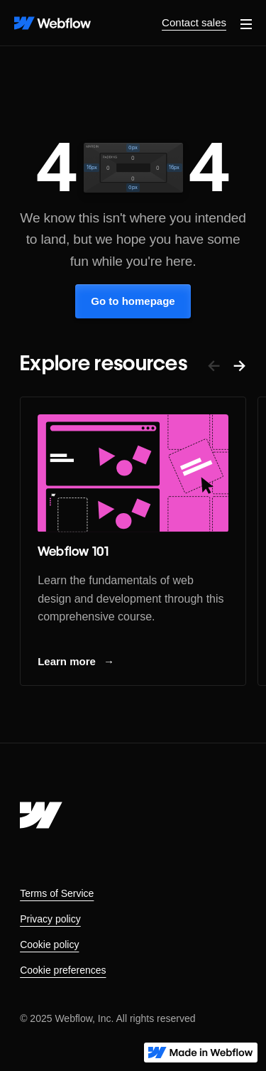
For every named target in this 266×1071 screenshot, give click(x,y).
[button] (246, 22)
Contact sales (194, 22)
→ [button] (239, 365)
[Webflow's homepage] (41, 815)
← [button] (214, 365)
